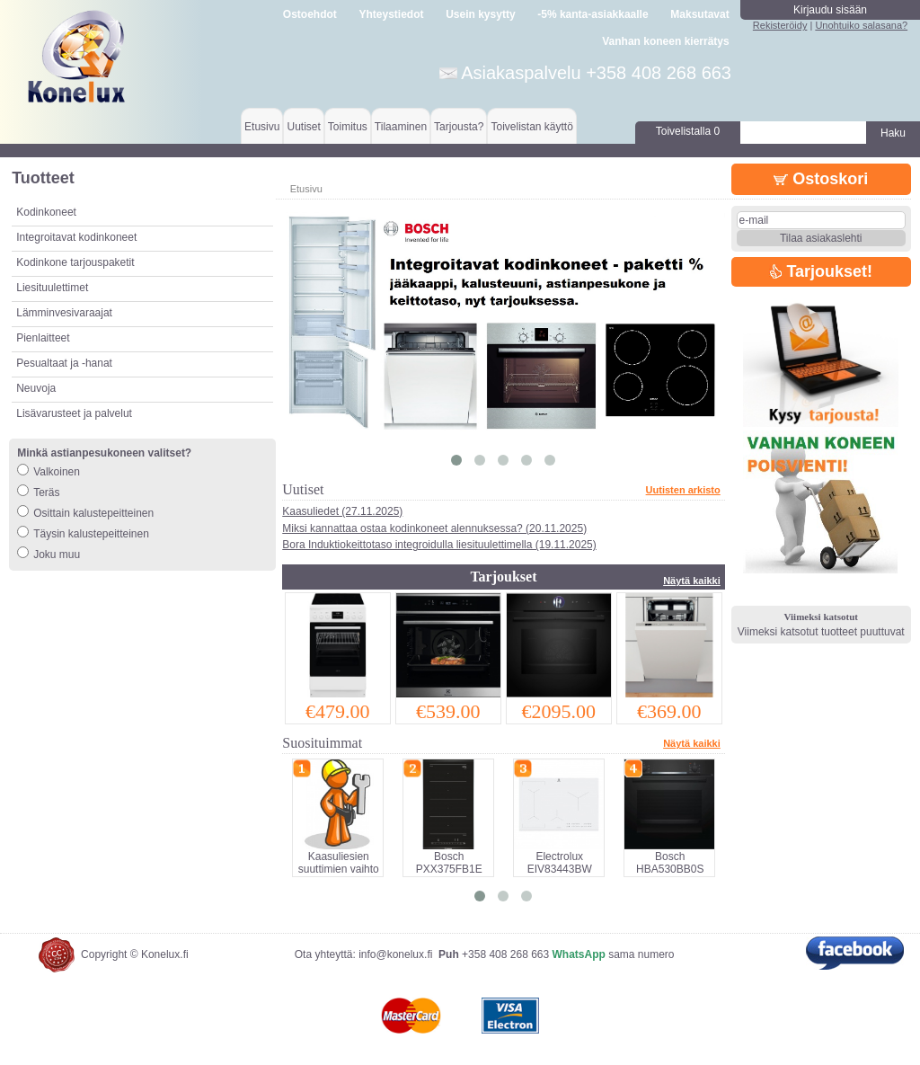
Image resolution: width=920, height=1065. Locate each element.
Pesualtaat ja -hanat (64, 363)
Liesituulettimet (52, 287)
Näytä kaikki (692, 580)
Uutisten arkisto (683, 489)
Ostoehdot (310, 14)
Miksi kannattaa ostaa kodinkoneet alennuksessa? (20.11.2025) (434, 528)
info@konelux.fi (395, 954)
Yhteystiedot (391, 14)
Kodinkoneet (46, 212)
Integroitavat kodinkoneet (76, 237)
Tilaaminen (401, 126)
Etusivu (261, 126)
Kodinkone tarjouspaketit (75, 262)
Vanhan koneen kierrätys (665, 41)
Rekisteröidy (780, 25)
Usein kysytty (480, 14)
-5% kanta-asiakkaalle (592, 14)
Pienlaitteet (42, 338)
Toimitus (347, 126)
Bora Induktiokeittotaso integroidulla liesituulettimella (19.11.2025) (439, 544)
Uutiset (303, 126)
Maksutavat (699, 14)
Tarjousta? (458, 126)
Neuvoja (36, 388)
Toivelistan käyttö (531, 126)
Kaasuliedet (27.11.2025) (342, 511)
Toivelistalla (688, 131)
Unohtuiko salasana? (861, 25)
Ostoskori (821, 179)
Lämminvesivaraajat (64, 312)
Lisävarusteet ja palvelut (74, 413)
